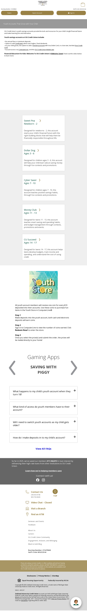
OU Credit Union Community (39, 538)
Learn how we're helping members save (43, 471)
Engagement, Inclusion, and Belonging (42, 541)
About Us (31, 531)
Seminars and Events (36, 522)
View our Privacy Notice (58, 599)
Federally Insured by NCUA (58, 581)
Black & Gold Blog (35, 544)
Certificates (19, 43)
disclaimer (24, 601)
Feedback (31, 525)
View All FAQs (43, 449)
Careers (31, 534)
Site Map (55, 576)
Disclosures (31, 576)
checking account (39, 45)
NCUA (17, 598)
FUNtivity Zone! (57, 54)
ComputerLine (23, 50)
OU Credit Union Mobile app (44, 50)
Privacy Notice (44, 576)
